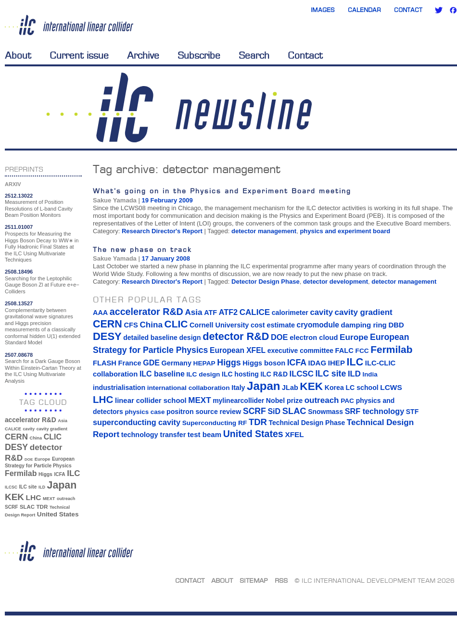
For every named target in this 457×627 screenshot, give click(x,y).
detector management (263, 231)
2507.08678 (19, 355)
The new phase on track (142, 249)
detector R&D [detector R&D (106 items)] (236, 336)
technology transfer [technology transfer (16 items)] (153, 435)
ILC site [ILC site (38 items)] (28, 486)
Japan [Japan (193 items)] (62, 485)
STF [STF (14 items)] (412, 411)
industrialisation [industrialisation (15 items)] (119, 387)
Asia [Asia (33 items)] (62, 420)
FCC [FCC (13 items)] (362, 350)
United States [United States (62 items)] (58, 514)
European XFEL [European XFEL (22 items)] (238, 350)
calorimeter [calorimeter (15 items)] (290, 312)
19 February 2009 (166, 200)
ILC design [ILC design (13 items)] (203, 374)
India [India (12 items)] (369, 374)
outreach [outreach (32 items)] (66, 498)
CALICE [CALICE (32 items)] (13, 428)
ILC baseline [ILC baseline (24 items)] (162, 374)
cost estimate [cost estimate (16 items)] (273, 325)
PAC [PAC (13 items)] (347, 400)
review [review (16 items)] (230, 411)
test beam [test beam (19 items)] (204, 434)
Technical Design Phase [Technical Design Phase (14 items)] (306, 422)
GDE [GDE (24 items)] (151, 363)
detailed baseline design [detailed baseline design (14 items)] (162, 337)
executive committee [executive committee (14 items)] (300, 350)
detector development (335, 281)
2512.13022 (19, 196)
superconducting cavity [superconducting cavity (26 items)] (136, 422)
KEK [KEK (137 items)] (14, 497)
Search (254, 55)
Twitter (439, 10)
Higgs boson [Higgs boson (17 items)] (263, 363)
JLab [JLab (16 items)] (290, 387)
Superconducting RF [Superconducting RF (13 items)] (214, 422)
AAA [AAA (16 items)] (100, 312)
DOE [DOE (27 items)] (29, 459)
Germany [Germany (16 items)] (176, 363)
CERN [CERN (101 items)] (16, 436)
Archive (143, 55)
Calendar (364, 9)
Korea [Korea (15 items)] (334, 387)
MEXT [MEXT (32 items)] (49, 498)
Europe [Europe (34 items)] (42, 459)
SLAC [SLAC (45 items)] (27, 507)
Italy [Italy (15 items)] (238, 387)
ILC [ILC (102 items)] (73, 473)
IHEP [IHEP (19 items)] (336, 363)
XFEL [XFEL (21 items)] (294, 434)
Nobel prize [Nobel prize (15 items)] (284, 400)
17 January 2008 (165, 258)
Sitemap (254, 580)
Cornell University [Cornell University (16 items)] (219, 325)
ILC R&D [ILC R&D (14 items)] (274, 374)
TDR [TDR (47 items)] (42, 506)
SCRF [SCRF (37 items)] (11, 507)
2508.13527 (19, 303)
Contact (408, 9)
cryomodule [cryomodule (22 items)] (318, 325)
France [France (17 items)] (129, 363)
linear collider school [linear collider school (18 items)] (151, 400)
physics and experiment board (345, 231)
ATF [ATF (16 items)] (210, 312)
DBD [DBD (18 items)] (396, 325)
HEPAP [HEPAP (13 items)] (204, 363)
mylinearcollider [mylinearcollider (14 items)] (238, 400)
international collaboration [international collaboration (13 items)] (188, 387)
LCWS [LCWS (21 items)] (391, 387)
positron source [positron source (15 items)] (192, 411)
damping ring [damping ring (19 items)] (364, 325)
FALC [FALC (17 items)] (344, 350)
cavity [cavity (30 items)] (29, 428)
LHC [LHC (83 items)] (33, 497)
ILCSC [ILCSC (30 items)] (11, 487)
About (18, 55)
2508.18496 (19, 272)
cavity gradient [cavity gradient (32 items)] (52, 428)
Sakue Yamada (115, 200)
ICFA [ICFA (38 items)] (59, 474)
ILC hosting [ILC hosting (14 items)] (240, 374)
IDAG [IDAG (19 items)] (317, 363)
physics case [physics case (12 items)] (145, 411)
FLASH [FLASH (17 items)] (104, 363)
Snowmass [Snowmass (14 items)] (325, 411)
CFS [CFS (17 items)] (131, 325)
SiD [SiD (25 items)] (273, 411)
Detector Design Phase (265, 281)
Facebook (453, 10)
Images (323, 9)
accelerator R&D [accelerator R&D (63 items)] (30, 420)
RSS (281, 580)
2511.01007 (19, 227)
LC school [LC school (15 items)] (361, 387)
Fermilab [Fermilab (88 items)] (21, 473)
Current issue (79, 55)
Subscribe (199, 55)
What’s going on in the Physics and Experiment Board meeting (222, 191)
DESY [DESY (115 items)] (16, 447)
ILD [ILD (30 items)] (41, 487)
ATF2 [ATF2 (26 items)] (228, 312)
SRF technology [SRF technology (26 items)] (374, 411)
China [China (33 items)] (35, 438)
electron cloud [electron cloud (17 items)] (314, 337)
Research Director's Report (162, 231)
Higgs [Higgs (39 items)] (45, 474)
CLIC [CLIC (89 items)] (53, 437)
